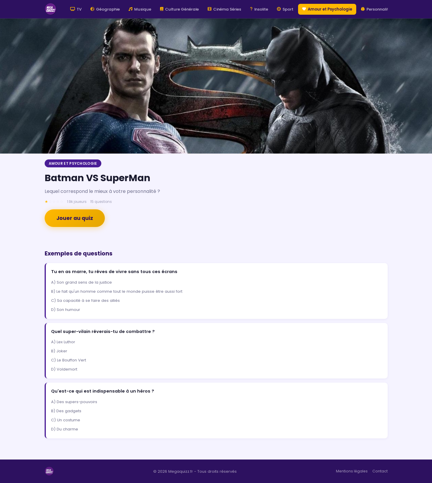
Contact (380, 471)
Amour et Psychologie (327, 9)
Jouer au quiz (74, 218)
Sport (285, 9)
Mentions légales (352, 471)
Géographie (105, 9)
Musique (140, 9)
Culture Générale (179, 9)
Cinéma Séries (224, 9)
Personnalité (376, 9)
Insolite (259, 9)
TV (76, 9)
